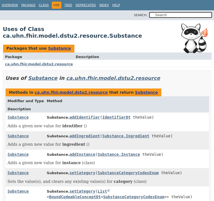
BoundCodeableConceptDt (75, 197)
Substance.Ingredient (125, 136)
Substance (59, 48)
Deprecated (86, 5)
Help (116, 5)
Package (28, 5)
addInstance (82, 154)
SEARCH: (140, 15)
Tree (68, 5)
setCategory (82, 173)
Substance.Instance (119, 154)
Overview (10, 5)
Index (104, 5)
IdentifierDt (116, 117)
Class (44, 5)
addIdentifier (84, 117)
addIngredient (84, 136)
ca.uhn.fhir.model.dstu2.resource (39, 64)
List (102, 191)
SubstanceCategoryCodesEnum (128, 173)
